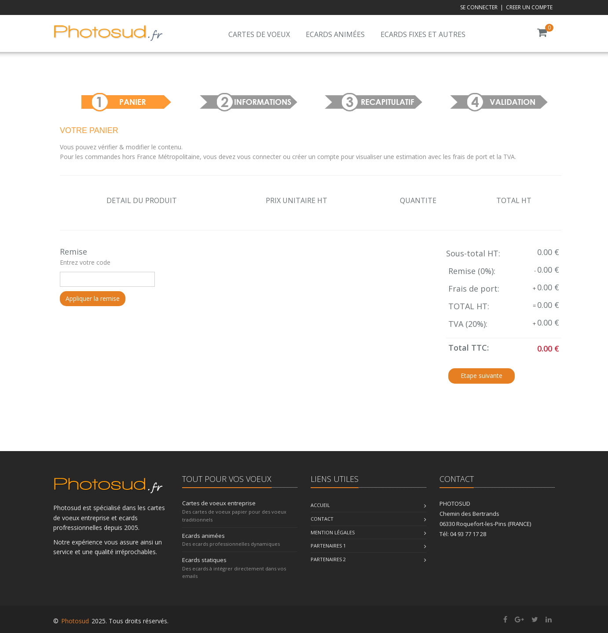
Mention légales (333, 532)
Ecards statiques (204, 560)
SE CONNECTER (479, 7)
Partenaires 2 (328, 559)
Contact (322, 518)
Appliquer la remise (93, 298)
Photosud (75, 621)
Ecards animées (335, 34)
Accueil (320, 505)
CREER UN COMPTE (529, 7)
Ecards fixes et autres (423, 34)
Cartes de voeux (259, 34)
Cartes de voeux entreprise (219, 503)
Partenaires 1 (328, 545)
